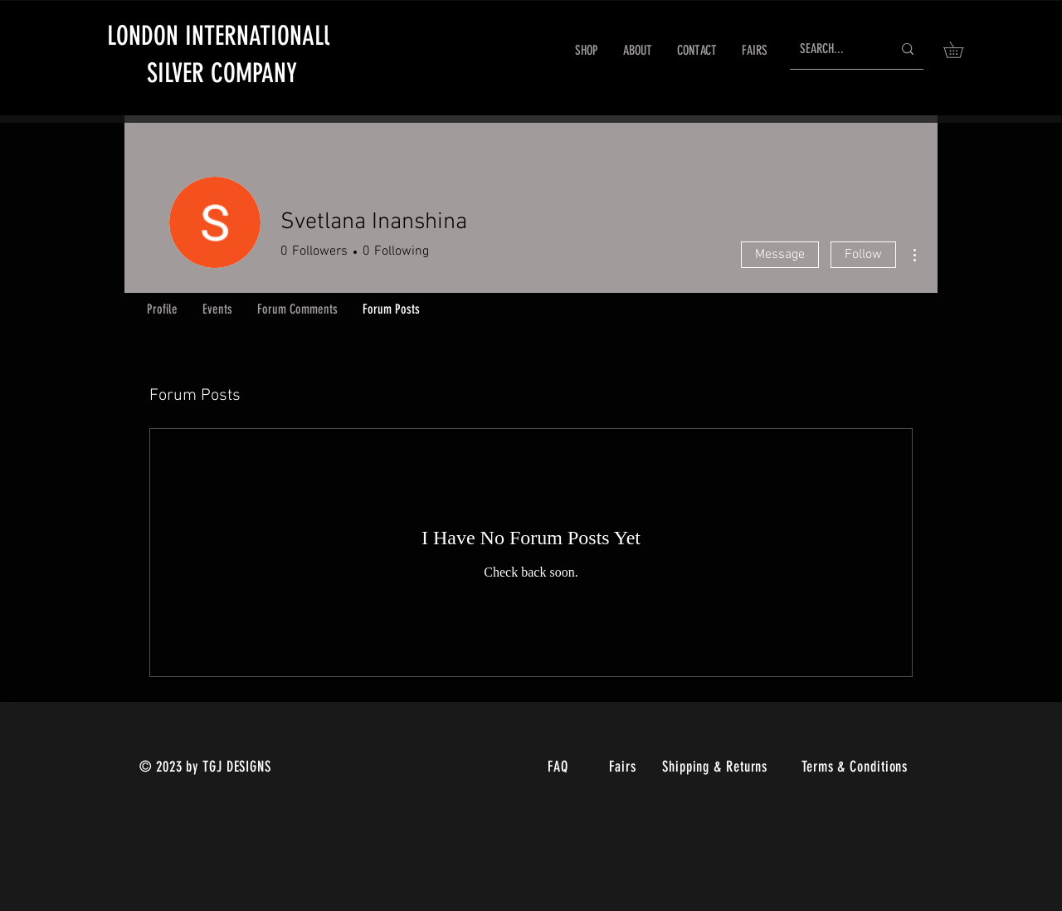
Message (780, 254)
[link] (961, 49)
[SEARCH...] (833, 49)
